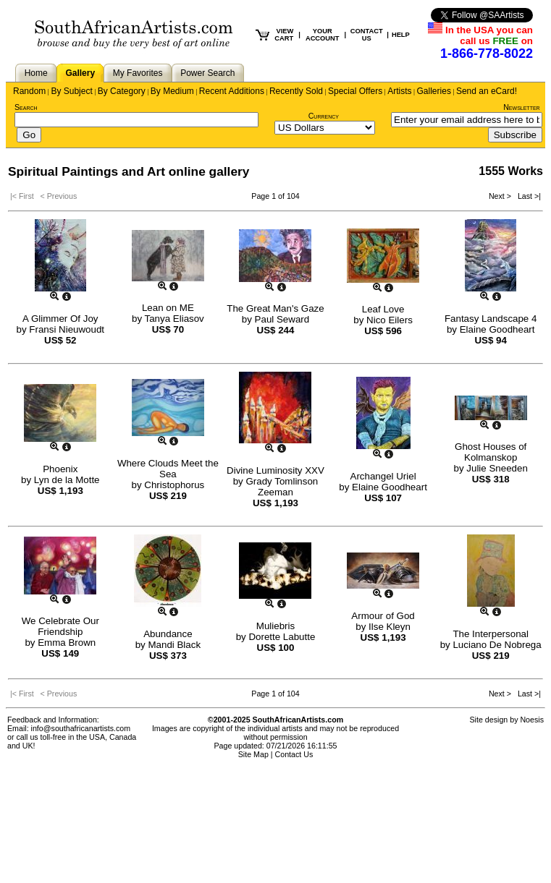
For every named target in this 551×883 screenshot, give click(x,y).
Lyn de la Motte (67, 479)
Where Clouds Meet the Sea (168, 468)
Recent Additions (231, 91)
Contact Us (294, 754)
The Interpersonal (490, 633)
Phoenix (60, 469)
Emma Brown (67, 642)
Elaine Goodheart (497, 329)
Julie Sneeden (496, 468)
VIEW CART (283, 34)
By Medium (172, 91)
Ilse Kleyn (390, 626)
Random (29, 91)
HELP (401, 34)
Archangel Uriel (383, 476)
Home (36, 73)
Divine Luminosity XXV (275, 470)
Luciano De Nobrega (497, 644)
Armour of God (382, 615)
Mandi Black (174, 644)
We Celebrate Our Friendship (60, 626)
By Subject (71, 91)
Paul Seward (282, 319)
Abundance (167, 633)
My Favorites (138, 73)
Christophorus (174, 484)
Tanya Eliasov (174, 318)
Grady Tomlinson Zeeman (281, 487)
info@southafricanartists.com (81, 728)
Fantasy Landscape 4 (491, 318)
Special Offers (355, 91)
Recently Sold (296, 91)
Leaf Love (383, 309)
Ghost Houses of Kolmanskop (490, 452)
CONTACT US (366, 34)
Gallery (80, 73)
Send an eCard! (486, 91)
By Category (122, 91)
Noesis (532, 719)
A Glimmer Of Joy (60, 318)
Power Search (207, 73)
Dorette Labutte (281, 636)
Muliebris (275, 625)
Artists (399, 91)
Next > (501, 196)
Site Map (253, 754)
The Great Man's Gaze (275, 308)
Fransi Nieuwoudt (66, 329)
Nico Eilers (389, 320)
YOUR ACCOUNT (323, 34)
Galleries (434, 91)
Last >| (527, 196)
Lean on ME (168, 307)
